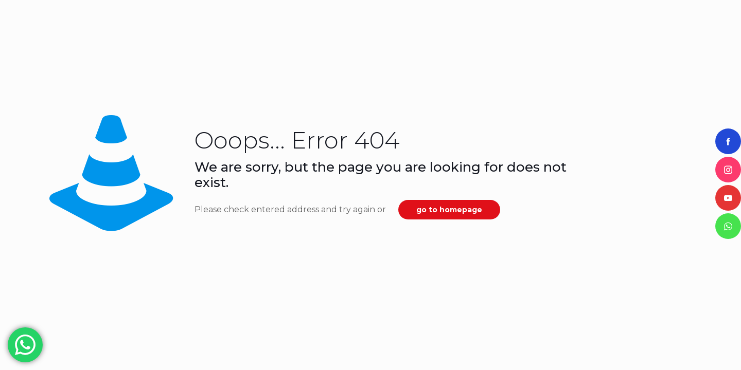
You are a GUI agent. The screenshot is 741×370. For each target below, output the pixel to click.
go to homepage (449, 209)
